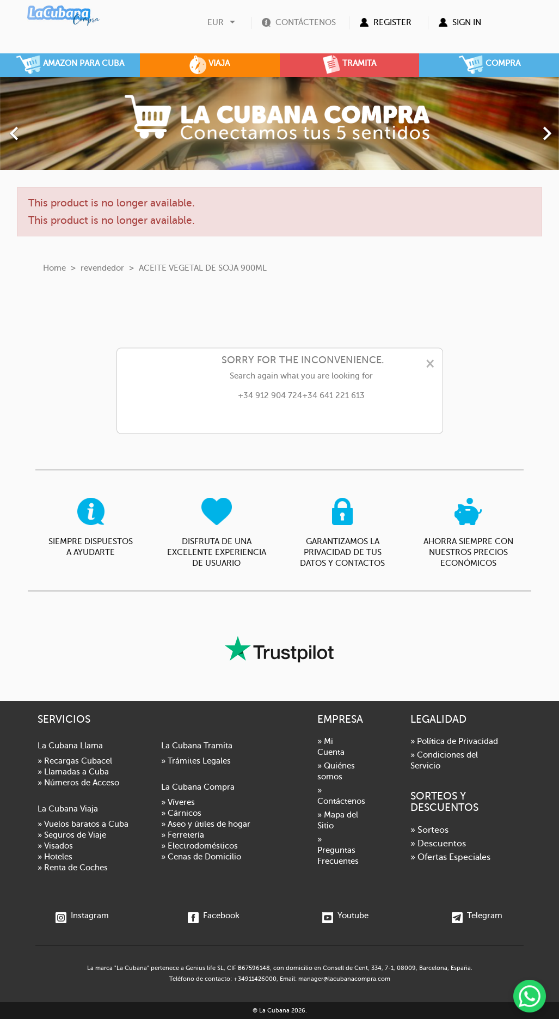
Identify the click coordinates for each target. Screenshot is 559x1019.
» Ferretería (182, 835)
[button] (42, 128)
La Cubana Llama (70, 745)
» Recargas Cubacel (75, 760)
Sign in (466, 22)
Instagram (82, 915)
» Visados (55, 845)
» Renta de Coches (73, 867)
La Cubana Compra (198, 787)
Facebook (213, 915)
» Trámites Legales (196, 760)
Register (392, 22)
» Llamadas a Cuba (73, 771)
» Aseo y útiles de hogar (205, 824)
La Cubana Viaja (68, 808)
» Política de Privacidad (454, 741)
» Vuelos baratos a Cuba (83, 824)
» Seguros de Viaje (72, 835)
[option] (279, 123)
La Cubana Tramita (196, 745)
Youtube (345, 915)
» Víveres (178, 802)
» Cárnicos (181, 813)
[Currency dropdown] (222, 22)
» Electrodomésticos (199, 845)
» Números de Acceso (78, 782)
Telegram (477, 915)
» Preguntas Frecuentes (338, 850)
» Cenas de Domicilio (201, 856)
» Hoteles (55, 856)
